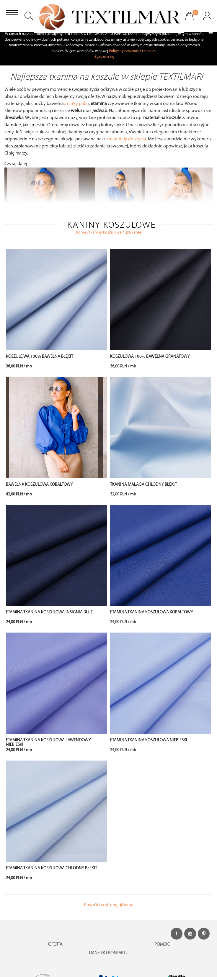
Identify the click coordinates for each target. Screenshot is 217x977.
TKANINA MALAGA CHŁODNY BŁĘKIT (143, 484)
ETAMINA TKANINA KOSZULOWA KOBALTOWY (151, 612)
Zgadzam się (104, 57)
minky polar (77, 103)
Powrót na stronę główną (108, 905)
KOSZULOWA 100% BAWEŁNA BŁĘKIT (39, 356)
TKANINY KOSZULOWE (105, 232)
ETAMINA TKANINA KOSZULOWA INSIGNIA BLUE (49, 612)
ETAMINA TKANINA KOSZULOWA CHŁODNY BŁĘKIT (51, 868)
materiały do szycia (127, 139)
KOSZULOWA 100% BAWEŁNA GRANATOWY (150, 356)
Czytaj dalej (15, 164)
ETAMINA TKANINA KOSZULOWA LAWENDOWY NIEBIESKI (48, 742)
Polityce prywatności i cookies (132, 51)
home (81, 232)
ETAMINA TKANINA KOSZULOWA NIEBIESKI (148, 740)
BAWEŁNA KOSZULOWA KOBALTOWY (39, 484)
